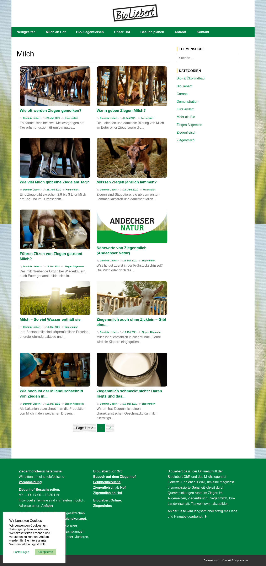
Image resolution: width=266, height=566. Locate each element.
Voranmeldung (30, 482)
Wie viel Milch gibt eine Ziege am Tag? (54, 182)
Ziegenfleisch (186, 132)
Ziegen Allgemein (74, 266)
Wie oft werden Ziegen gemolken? (50, 110)
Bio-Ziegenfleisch (90, 32)
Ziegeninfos (102, 505)
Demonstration (187, 101)
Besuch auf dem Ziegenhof (114, 476)
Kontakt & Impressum (235, 560)
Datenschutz (210, 560)
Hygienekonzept (73, 518)
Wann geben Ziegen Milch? (121, 110)
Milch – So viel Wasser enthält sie (50, 319)
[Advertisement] (213, 177)
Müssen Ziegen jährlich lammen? (127, 182)
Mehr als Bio (186, 117)
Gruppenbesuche (107, 482)
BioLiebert (184, 86)
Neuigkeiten (26, 32)
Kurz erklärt (71, 118)
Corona (182, 94)
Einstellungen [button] (21, 552)
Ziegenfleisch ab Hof (109, 487)
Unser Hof (122, 32)
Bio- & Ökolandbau (190, 78)
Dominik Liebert (31, 118)
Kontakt (203, 32)
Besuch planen (152, 32)
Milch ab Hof (56, 32)
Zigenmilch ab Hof (107, 493)
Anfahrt (180, 32)
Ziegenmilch (148, 260)
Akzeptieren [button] (45, 552)
